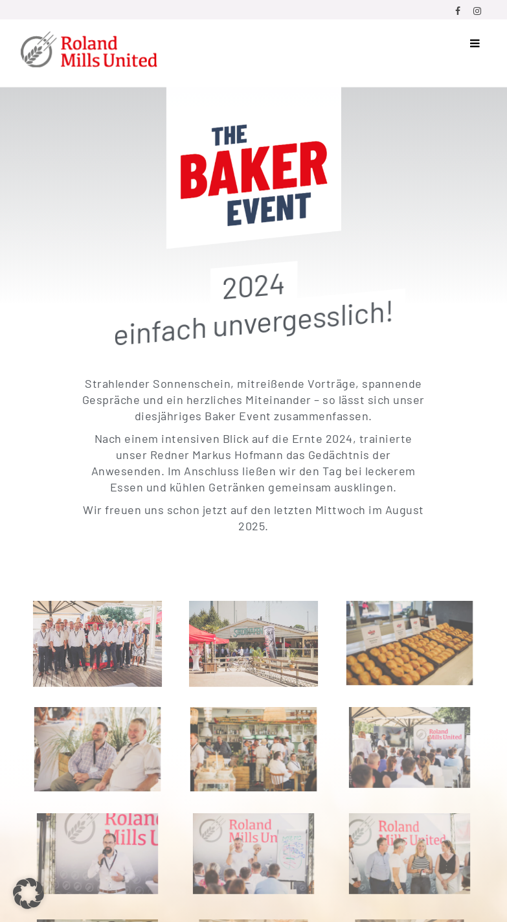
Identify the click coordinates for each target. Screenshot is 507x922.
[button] (28, 893)
